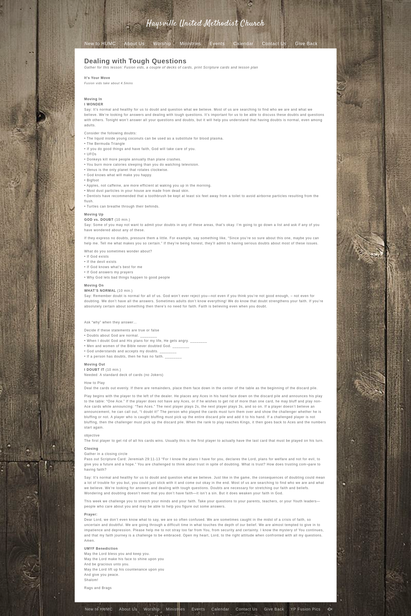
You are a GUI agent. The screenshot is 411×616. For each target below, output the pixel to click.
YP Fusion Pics (197, 54)
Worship (162, 43)
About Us (134, 43)
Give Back (306, 43)
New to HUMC (100, 43)
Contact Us (274, 43)
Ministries (190, 43)
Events (217, 43)
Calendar (243, 43)
